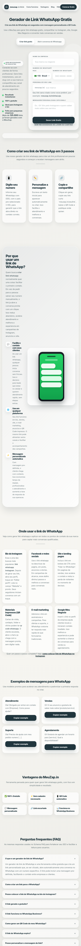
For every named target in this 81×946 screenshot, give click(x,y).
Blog (52, 7)
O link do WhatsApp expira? (18, 933)
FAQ (58, 7)
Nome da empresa (40, 56)
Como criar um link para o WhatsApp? (22, 884)
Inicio (22, 7)
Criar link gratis (25, 42)
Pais (34, 70)
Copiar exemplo (21, 718)
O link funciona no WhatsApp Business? (23, 914)
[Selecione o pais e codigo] (42, 76)
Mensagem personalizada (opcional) (49, 100)
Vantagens (44, 7)
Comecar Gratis (68, 7)
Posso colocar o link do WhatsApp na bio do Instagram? (30, 894)
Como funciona (32, 7)
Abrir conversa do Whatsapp (50, 42)
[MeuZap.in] (12, 7)
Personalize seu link (42, 82)
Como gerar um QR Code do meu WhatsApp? (25, 923)
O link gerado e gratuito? (16, 904)
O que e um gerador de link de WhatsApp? (24, 858)
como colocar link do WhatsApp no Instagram (54, 655)
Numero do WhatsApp (62, 70)
